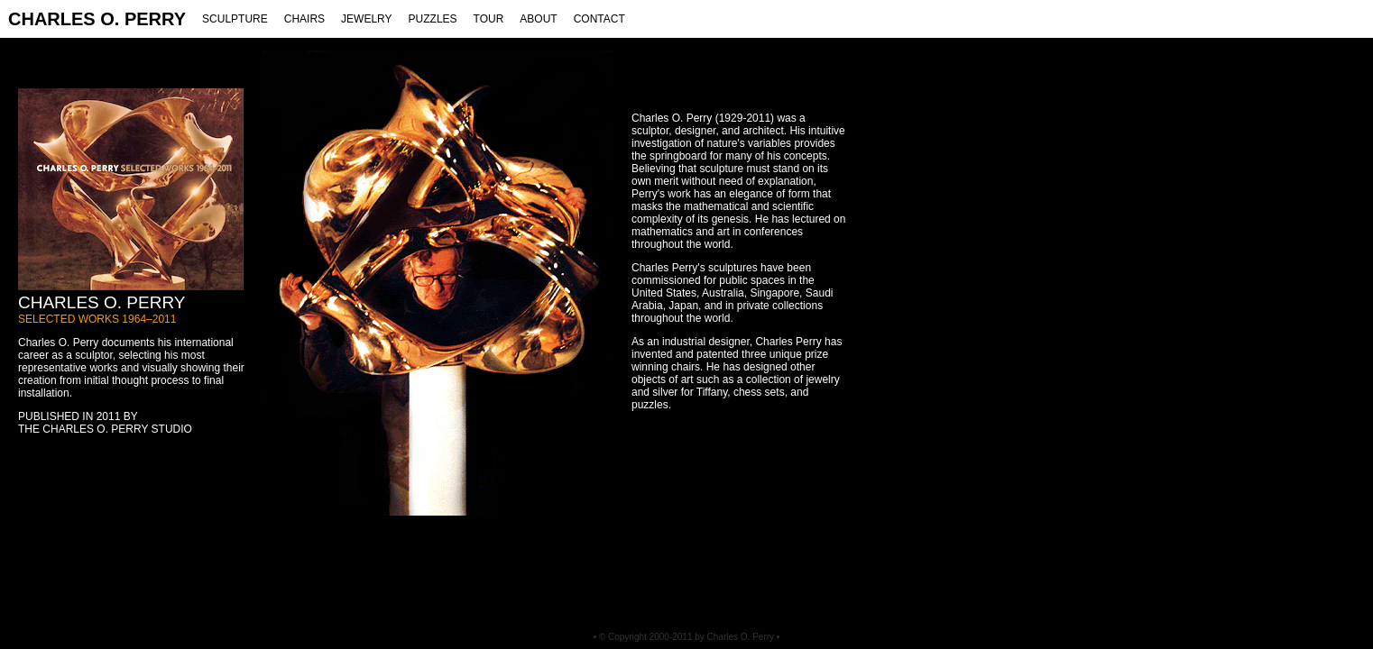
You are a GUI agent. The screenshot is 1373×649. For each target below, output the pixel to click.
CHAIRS (304, 19)
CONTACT (599, 19)
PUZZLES (433, 19)
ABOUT (538, 19)
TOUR (489, 19)
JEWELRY (366, 19)
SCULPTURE (235, 19)
